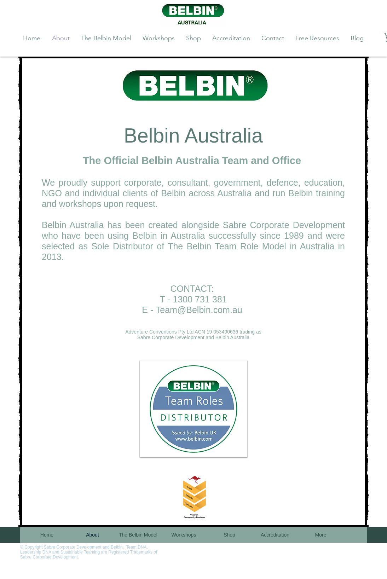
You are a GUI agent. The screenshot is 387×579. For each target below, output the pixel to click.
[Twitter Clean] (345, 548)
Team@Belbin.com (193, 310)
